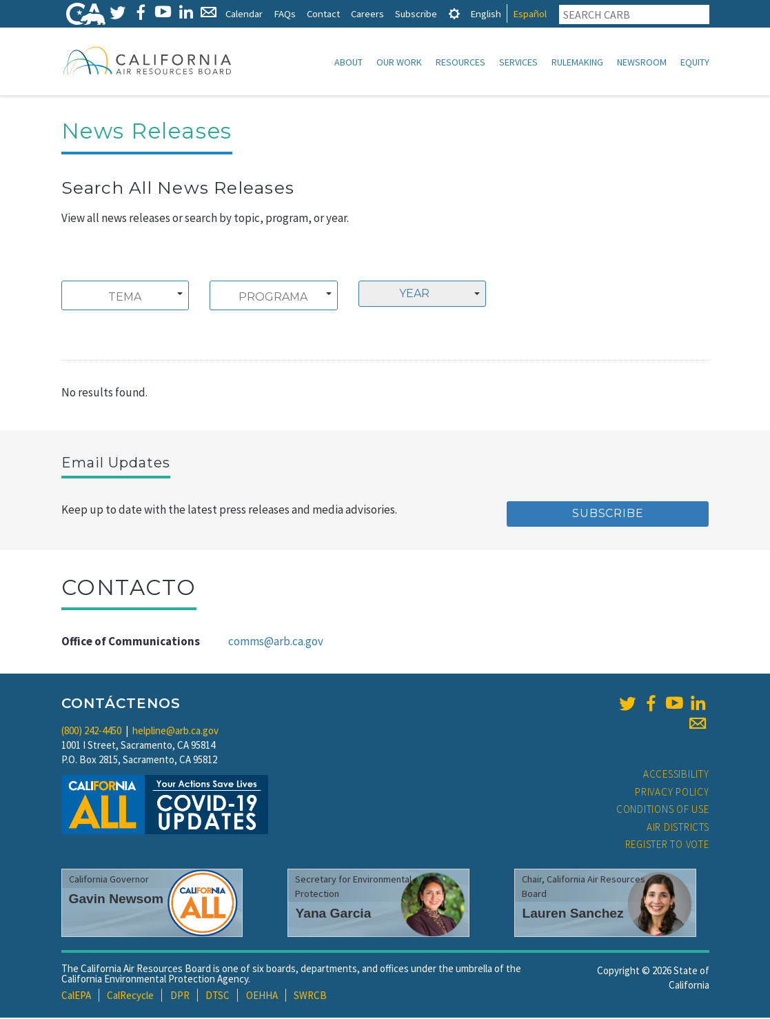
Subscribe (416, 13)
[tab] (454, 13)
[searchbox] (125, 298)
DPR (180, 996)
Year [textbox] (414, 294)
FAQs (285, 13)
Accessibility (676, 775)
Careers (367, 13)
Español (530, 13)
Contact (323, 13)
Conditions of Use (662, 810)
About (348, 62)
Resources (460, 62)
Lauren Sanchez (572, 914)
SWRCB (310, 996)
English (485, 13)
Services (518, 62)
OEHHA (262, 996)
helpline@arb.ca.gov (175, 731)
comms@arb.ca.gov (275, 642)
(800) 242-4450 (91, 731)
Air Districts (678, 828)
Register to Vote (667, 845)
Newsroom (642, 62)
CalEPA (76, 996)
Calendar (244, 13)
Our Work (399, 62)
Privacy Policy (672, 793)
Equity (694, 62)
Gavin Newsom (116, 900)
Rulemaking (577, 62)
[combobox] (125, 297)
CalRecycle (130, 996)
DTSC (217, 996)
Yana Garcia (333, 914)
